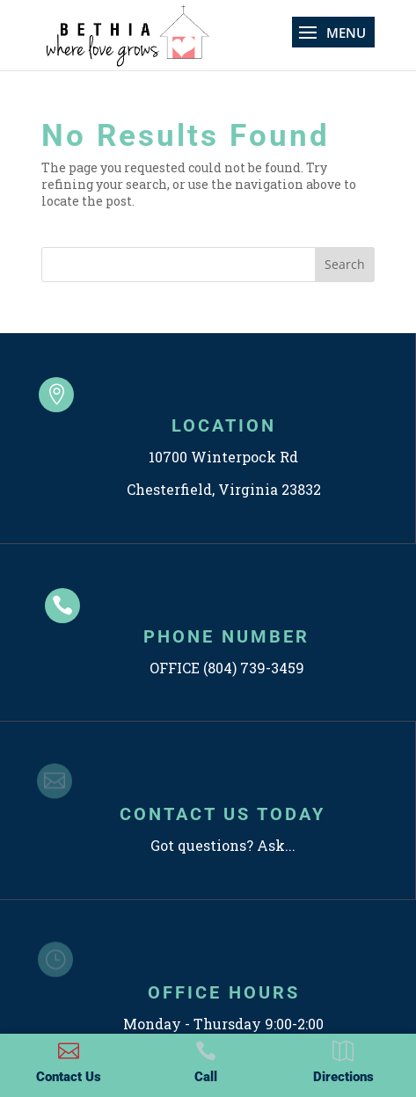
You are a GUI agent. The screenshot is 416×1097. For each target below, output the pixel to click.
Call (205, 1077)
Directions (343, 1077)
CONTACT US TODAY (222, 814)
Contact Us (68, 1077)
